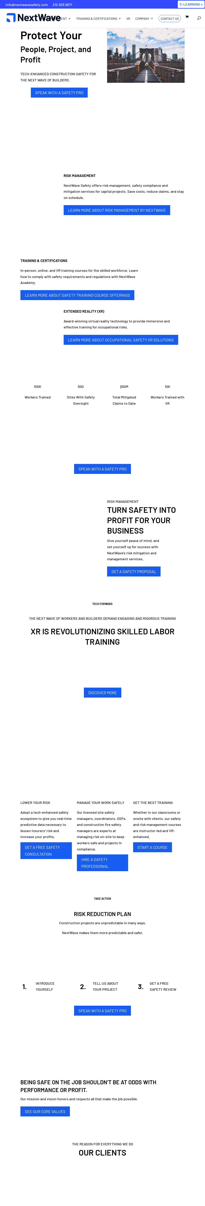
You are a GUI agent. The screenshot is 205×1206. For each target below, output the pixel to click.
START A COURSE (153, 847)
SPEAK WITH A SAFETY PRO (59, 92)
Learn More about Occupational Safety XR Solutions (121, 339)
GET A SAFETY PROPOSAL (134, 571)
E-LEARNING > (191, 4)
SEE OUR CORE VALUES (45, 1111)
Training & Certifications (96, 18)
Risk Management (53, 18)
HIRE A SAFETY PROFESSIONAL (95, 863)
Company (142, 18)
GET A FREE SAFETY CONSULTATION (42, 850)
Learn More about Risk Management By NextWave (117, 210)
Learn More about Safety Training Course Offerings (77, 295)
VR (128, 18)
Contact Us (170, 18)
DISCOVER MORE (102, 692)
